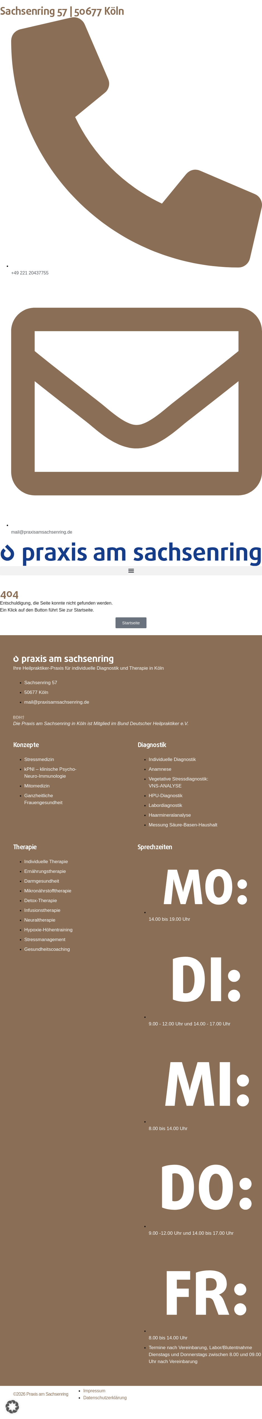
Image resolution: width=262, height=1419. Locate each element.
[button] (131, 570)
